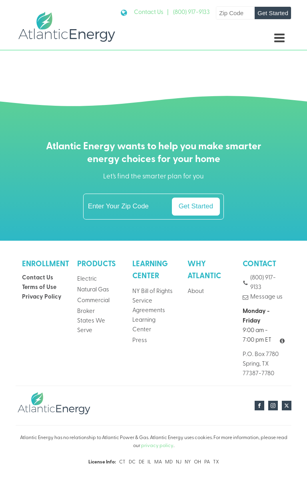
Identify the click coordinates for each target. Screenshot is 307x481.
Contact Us (37, 278)
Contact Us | (151, 13)
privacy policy (157, 445)
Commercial (93, 301)
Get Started (272, 13)
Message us (266, 297)
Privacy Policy (42, 297)
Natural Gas (93, 290)
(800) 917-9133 (191, 13)
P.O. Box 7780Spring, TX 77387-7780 (261, 364)
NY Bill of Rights (152, 292)
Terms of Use (39, 288)
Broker (86, 312)
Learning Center (143, 325)
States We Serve (91, 326)
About (195, 292)
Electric (87, 279)
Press (139, 341)
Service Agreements (148, 306)
